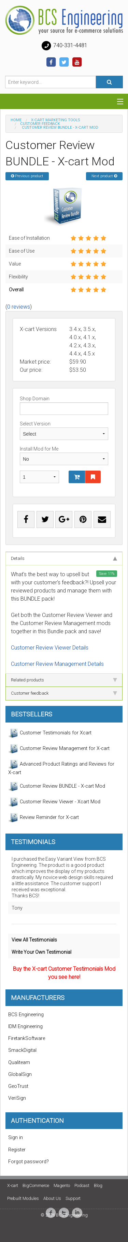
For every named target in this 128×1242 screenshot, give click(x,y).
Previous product (27, 176)
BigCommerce (36, 1185)
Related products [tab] (64, 679)
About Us (52, 1198)
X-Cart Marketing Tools (55, 120)
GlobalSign (20, 1074)
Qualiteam (19, 1062)
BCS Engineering (26, 1015)
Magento (62, 1185)
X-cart (12, 1185)
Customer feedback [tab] (64, 693)
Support (73, 1198)
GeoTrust (18, 1086)
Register (17, 1150)
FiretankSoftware (26, 1038)
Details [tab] (64, 558)
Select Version (64, 430)
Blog (98, 1185)
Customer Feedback (40, 124)
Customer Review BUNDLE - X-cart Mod (56, 786)
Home (16, 120)
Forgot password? (28, 1162)
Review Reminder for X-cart (43, 817)
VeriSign (17, 1098)
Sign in (15, 1137)
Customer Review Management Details (57, 664)
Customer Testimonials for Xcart (49, 733)
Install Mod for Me (64, 455)
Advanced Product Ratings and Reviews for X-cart (61, 767)
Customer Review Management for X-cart (59, 749)
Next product (104, 176)
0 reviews (18, 307)
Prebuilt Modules (23, 1198)
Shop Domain (64, 405)
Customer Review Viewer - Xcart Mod (54, 802)
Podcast (81, 1185)
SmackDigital (22, 1050)
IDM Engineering (25, 1026)
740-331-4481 (64, 45)
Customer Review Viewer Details (49, 647)
